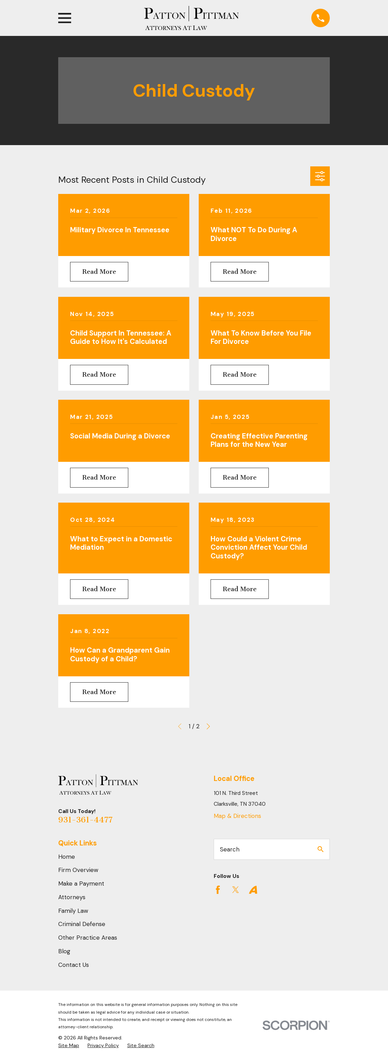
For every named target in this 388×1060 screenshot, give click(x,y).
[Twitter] (235, 890)
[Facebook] (218, 890)
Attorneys (71, 897)
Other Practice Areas (87, 937)
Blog (64, 951)
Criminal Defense (81, 924)
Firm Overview (78, 870)
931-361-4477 (85, 820)
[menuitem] (68, 1045)
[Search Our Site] (321, 849)
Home (66, 856)
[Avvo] (253, 890)
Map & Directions (237, 816)
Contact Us (73, 965)
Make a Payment (81, 883)
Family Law (73, 911)
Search (229, 849)
